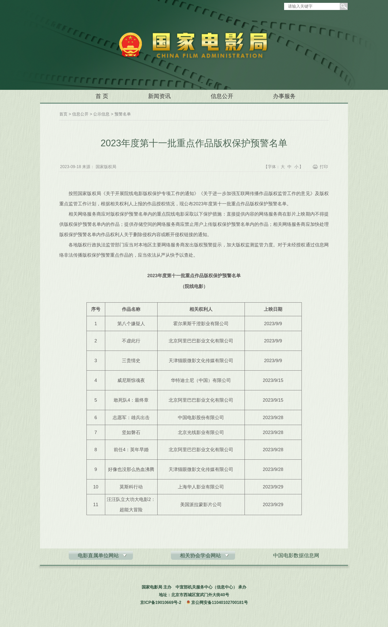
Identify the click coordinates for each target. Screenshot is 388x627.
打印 (324, 167)
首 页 (101, 96)
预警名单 (122, 114)
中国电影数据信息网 (296, 555)
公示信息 (101, 114)
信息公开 (222, 96)
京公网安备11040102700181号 (219, 602)
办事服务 (284, 96)
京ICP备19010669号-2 (160, 602)
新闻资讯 (159, 96)
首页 (63, 114)
